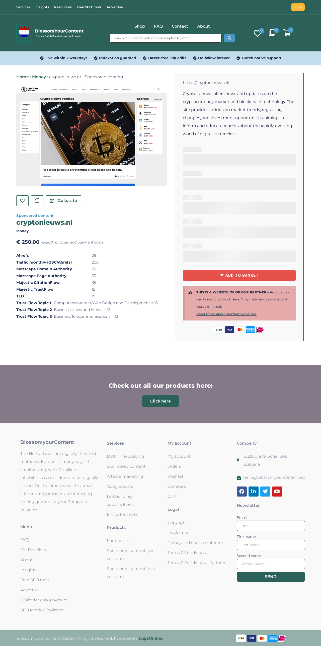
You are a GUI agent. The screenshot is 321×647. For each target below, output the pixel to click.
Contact (180, 26)
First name (246, 536)
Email (242, 517)
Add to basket (242, 275)
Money (39, 76)
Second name (249, 555)
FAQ (158, 26)
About (203, 26)
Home (22, 76)
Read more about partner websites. (226, 314)
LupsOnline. (151, 638)
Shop (139, 26)
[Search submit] (229, 38)
